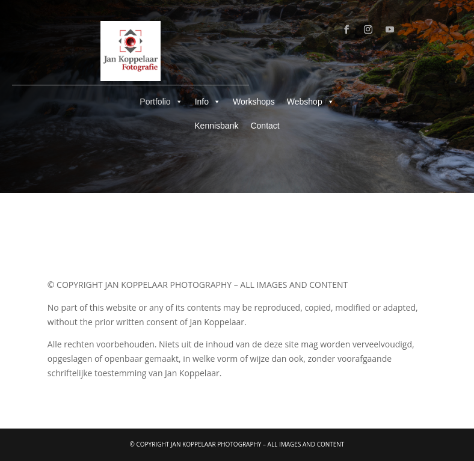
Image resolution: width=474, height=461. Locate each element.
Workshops (254, 101)
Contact (264, 125)
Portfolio (161, 102)
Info (208, 102)
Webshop (310, 102)
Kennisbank (216, 125)
